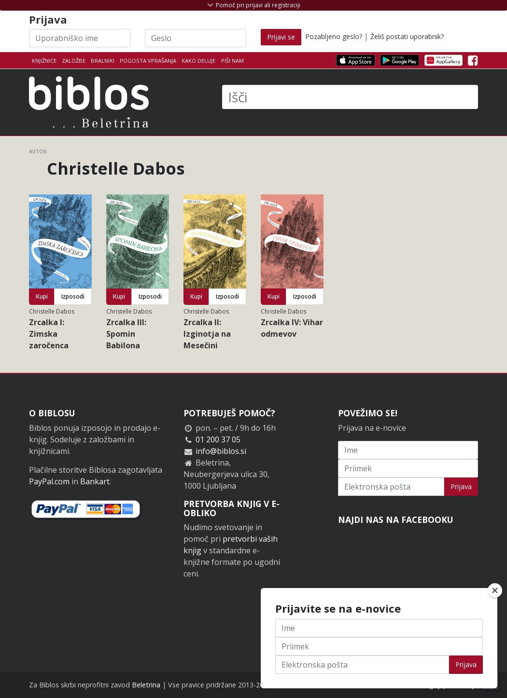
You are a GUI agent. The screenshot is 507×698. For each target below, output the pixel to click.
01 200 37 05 (218, 439)
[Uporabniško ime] (79, 38)
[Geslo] (195, 38)
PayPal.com (49, 481)
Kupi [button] (42, 296)
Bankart (95, 481)
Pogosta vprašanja (148, 60)
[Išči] (350, 97)
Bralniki (102, 60)
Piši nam (232, 60)
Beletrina (146, 684)
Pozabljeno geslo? (333, 36)
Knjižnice (44, 60)
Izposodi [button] (72, 296)
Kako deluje (198, 60)
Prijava (461, 486)
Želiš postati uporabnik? (407, 36)
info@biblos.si (221, 451)
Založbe (73, 60)
